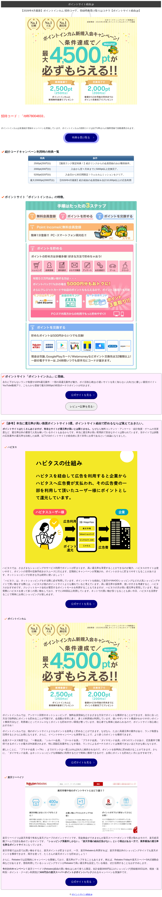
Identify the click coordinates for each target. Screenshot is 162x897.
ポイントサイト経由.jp (82, 894)
